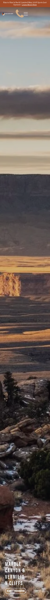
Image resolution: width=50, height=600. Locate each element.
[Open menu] (26, 14)
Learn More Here (29, 5)
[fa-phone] (20, 18)
